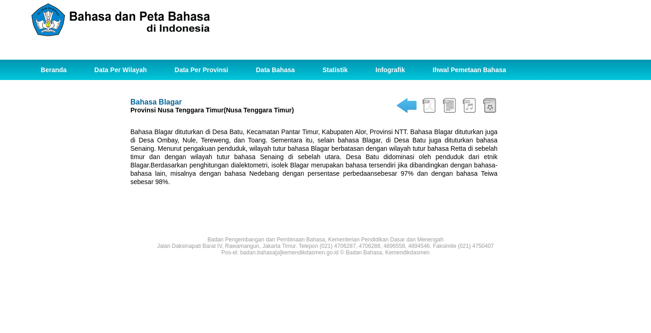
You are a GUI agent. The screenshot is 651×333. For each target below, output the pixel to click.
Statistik (335, 70)
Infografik (390, 70)
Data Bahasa (275, 70)
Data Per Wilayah (120, 70)
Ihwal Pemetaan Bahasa (469, 70)
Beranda (54, 70)
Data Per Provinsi (201, 70)
